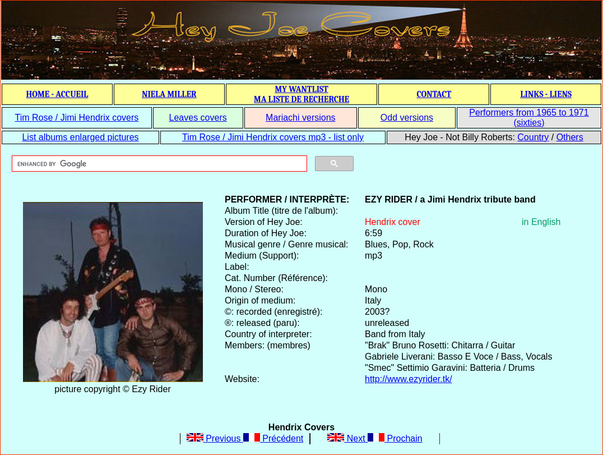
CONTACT (433, 94)
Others (569, 137)
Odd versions (407, 117)
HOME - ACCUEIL (57, 94)
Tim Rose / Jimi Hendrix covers (76, 117)
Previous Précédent (245, 438)
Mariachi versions (300, 117)
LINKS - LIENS (546, 94)
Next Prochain (374, 438)
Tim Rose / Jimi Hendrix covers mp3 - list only (273, 137)
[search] (158, 164)
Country (533, 137)
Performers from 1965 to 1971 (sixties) (528, 117)
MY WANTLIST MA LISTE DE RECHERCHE (301, 94)
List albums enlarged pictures (80, 137)
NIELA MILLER (169, 94)
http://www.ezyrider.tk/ (408, 379)
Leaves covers (198, 117)
